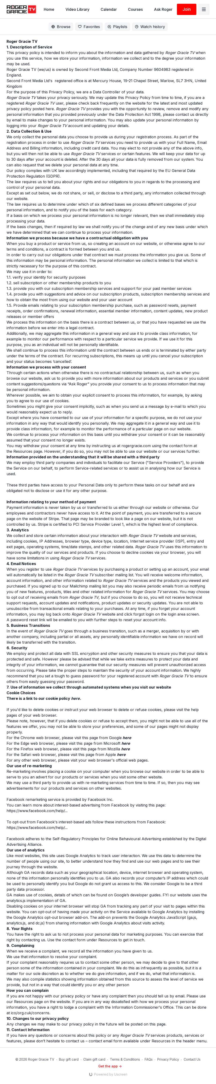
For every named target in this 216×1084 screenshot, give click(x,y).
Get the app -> (110, 1066)
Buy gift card (69, 1059)
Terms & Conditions (125, 1059)
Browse (60, 26)
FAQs (149, 1059)
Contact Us (192, 1059)
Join (187, 9)
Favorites (89, 26)
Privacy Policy (168, 1059)
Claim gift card (94, 1059)
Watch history (150, 26)
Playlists (117, 26)
